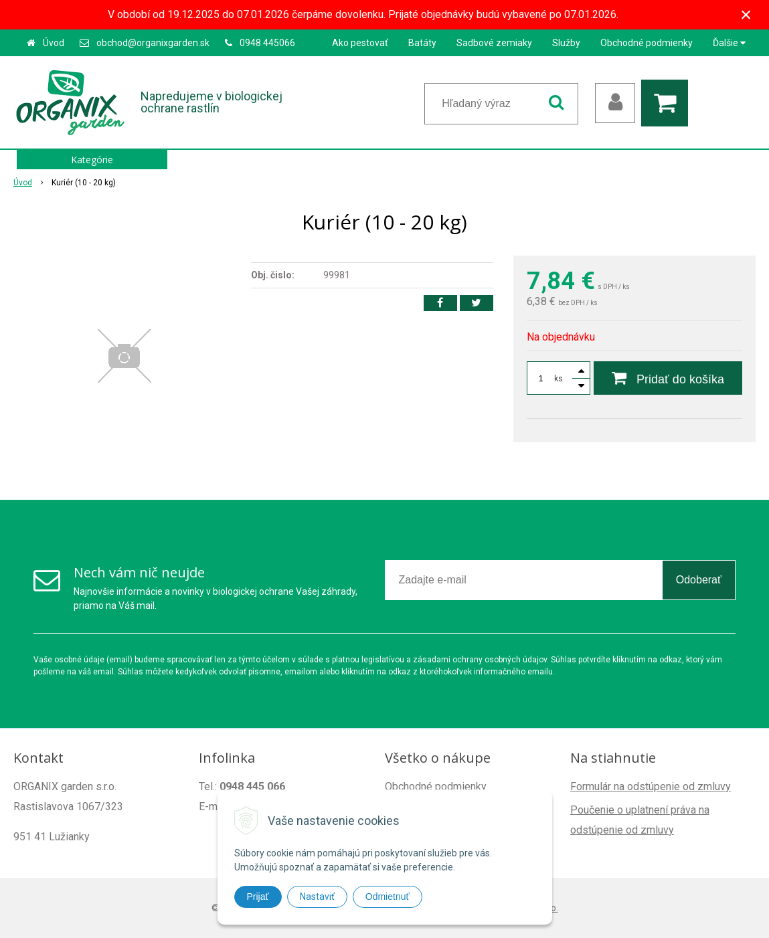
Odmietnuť (387, 896)
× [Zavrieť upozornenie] (746, 14)
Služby (566, 42)
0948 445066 (267, 42)
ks (558, 378)
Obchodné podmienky (646, 42)
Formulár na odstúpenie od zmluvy (650, 786)
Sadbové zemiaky (494, 42)
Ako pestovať (360, 42)
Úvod (53, 42)
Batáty (422, 42)
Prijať (258, 896)
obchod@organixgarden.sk (152, 42)
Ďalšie (729, 42)
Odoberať (698, 579)
